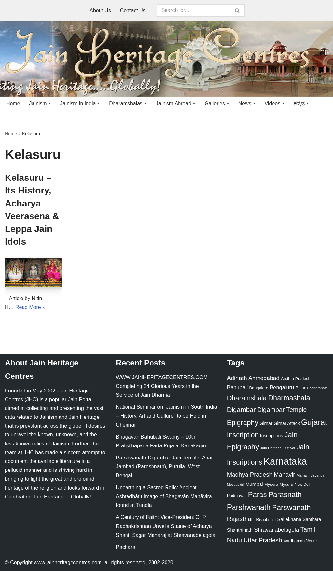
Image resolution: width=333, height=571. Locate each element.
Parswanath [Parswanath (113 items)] (291, 507)
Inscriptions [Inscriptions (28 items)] (271, 436)
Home (13, 103)
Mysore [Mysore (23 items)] (271, 484)
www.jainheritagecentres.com (67, 562)
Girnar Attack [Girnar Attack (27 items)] (287, 423)
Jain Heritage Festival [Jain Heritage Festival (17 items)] (277, 448)
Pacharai (126, 547)
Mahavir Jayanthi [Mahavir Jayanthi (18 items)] (311, 475)
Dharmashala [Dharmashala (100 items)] (289, 398)
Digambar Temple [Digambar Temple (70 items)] (282, 410)
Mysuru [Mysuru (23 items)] (286, 484)
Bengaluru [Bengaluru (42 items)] (282, 388)
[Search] (193, 10)
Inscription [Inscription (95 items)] (243, 435)
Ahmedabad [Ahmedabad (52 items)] (263, 378)
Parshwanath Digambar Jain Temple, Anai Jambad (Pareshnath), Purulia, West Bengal (164, 466)
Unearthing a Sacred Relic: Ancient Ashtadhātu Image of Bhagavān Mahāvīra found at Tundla (164, 496)
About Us (100, 10)
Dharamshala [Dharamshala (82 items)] (247, 398)
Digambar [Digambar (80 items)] (241, 410)
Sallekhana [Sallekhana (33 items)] (289, 519)
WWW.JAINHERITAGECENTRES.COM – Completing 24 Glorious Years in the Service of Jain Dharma (164, 386)
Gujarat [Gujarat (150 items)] (314, 422)
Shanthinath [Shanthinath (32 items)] (240, 530)
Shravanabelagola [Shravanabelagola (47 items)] (276, 530)
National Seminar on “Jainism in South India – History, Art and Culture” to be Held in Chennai (166, 416)
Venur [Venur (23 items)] (311, 541)
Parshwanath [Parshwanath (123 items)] (249, 507)
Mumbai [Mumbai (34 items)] (254, 484)
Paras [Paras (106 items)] (257, 495)
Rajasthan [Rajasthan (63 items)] (241, 519)
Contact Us (133, 10)
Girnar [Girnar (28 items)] (266, 423)
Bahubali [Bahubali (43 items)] (237, 388)
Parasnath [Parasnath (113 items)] (285, 495)
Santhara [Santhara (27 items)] (312, 519)
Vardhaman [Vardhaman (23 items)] (294, 541)
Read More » (30, 307)
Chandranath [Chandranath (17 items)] (317, 388)
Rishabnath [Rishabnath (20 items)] (266, 520)
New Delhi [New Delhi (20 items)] (303, 485)
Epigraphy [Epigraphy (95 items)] (242, 423)
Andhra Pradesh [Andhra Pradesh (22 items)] (295, 379)
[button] (49, 103)
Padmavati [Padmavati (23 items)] (237, 495)
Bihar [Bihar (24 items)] (301, 388)
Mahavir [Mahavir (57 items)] (284, 474)
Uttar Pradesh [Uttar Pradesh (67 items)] (263, 540)
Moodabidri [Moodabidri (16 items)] (235, 485)
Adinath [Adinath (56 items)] (237, 378)
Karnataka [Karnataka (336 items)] (285, 461)
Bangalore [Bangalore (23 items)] (258, 388)
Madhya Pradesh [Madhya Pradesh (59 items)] (250, 474)
